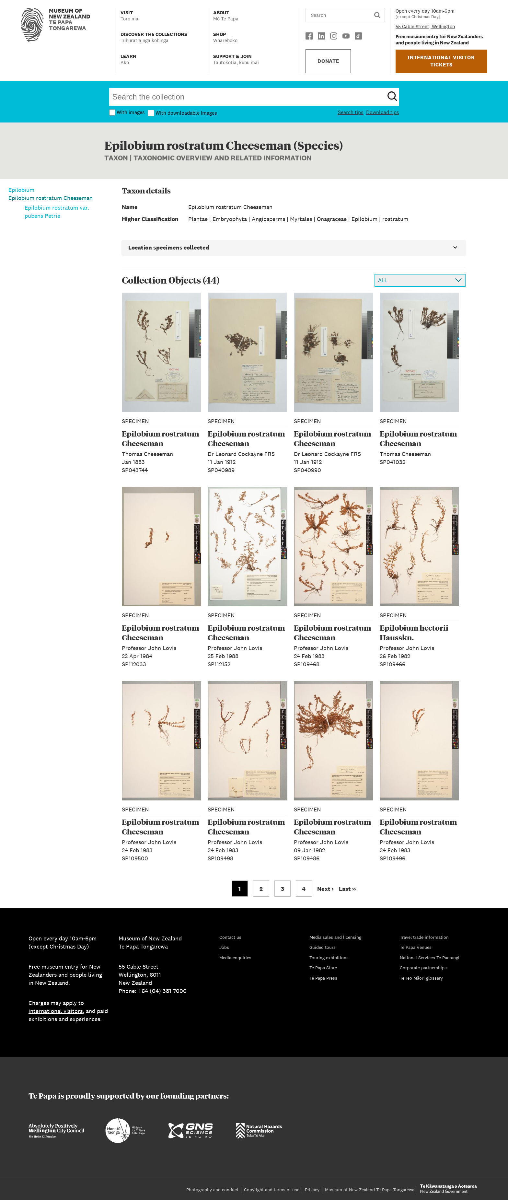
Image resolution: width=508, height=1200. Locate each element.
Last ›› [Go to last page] (347, 888)
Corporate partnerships (423, 968)
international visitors (56, 1011)
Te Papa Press (323, 978)
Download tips (382, 112)
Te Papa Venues (416, 947)
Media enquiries (235, 958)
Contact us (230, 937)
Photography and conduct (212, 1190)
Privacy (312, 1190)
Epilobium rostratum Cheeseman (50, 198)
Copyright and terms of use (271, 1190)
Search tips (351, 112)
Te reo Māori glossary (421, 978)
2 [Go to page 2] (261, 888)
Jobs (224, 947)
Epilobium (21, 189)
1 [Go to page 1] (239, 888)
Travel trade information (424, 937)
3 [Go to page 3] (282, 888)
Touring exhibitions (329, 958)
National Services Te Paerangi (429, 958)
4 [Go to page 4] (304, 888)
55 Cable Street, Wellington (425, 26)
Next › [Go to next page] (325, 888)
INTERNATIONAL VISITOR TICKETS (441, 61)
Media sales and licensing (335, 937)
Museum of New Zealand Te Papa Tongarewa (369, 1190)
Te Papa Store (323, 968)
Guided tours (322, 947)
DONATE (328, 61)
